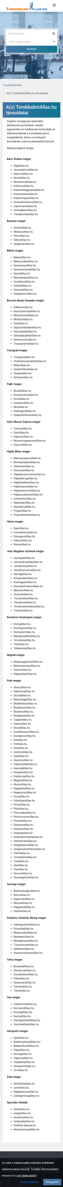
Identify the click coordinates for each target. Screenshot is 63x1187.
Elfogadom (52, 1182)
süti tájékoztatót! (26, 1175)
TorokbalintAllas (12, 85)
